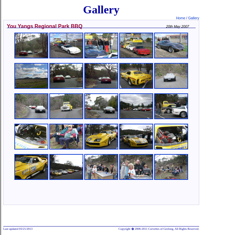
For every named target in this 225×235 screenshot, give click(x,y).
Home (181, 18)
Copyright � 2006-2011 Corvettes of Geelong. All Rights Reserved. (159, 228)
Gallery (193, 18)
